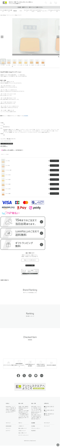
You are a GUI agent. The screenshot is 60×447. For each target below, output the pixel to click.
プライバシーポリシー (35, 428)
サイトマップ (46, 426)
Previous (2, 37)
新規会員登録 (8, 426)
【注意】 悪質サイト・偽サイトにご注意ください (30, 7)
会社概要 (33, 426)
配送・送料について (23, 428)
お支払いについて (22, 430)
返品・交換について (23, 432)
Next (58, 37)
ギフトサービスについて (23, 435)
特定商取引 (33, 430)
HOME (1, 15)
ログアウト (8, 430)
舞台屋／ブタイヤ (6, 15)
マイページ (8, 428)
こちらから (26, 115)
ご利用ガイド (21, 426)
